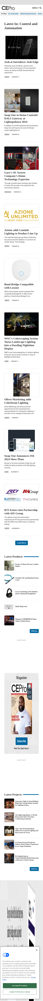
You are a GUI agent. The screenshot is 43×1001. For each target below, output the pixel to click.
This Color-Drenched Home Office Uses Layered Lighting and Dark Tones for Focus (26, 808)
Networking (25, 933)
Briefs (7, 77)
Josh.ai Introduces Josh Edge (21, 61)
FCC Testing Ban (13, 13)
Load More (21, 543)
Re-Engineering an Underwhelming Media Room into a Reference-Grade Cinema (27, 836)
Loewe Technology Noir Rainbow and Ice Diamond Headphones (26, 593)
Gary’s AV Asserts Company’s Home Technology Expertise (17, 176)
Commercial (25, 936)
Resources (4, 944)
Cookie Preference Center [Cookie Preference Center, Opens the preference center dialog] (19, 992)
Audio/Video (25, 941)
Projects (8, 192)
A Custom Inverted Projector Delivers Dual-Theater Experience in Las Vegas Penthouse (27, 822)
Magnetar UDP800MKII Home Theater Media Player (26, 620)
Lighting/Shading (27, 944)
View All (34, 631)
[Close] (36, 950)
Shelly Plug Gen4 (21, 606)
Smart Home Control (28, 939)
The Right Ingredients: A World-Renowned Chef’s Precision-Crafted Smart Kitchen (26, 794)
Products (4, 939)
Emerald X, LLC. (18, 1000)
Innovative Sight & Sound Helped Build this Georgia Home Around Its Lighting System (26, 781)
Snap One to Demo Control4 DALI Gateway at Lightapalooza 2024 (21, 118)
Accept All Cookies (19, 985)
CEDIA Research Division (28, 13)
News (6, 361)
